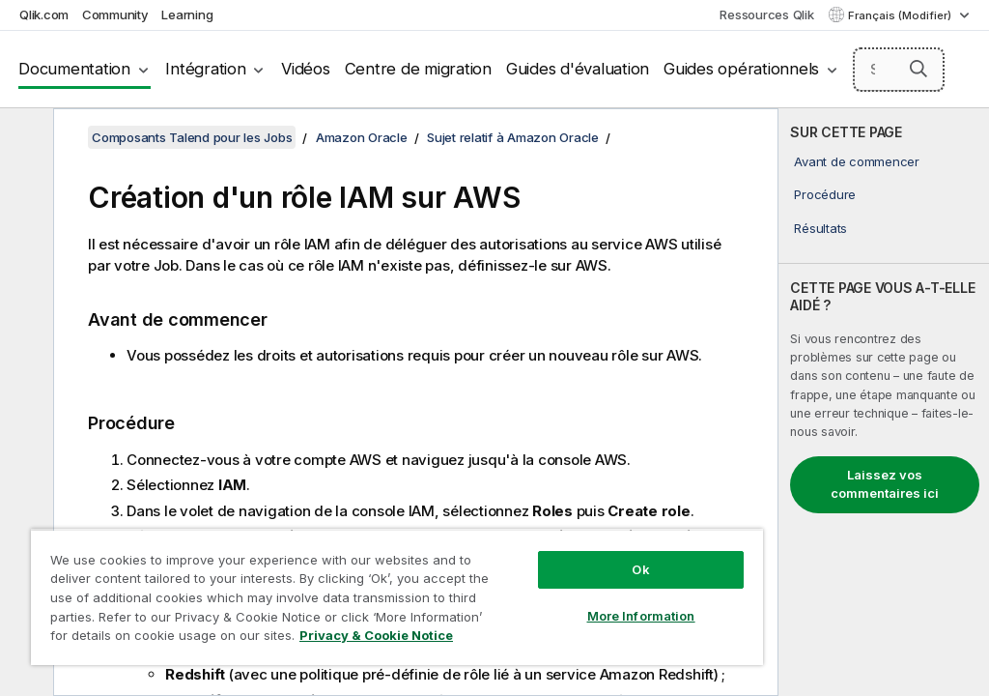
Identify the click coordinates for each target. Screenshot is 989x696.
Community (115, 14)
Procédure (825, 194)
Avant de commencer (856, 161)
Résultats (820, 228)
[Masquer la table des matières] (24, 138)
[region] (397, 597)
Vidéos (305, 68)
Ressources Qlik (766, 14)
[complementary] (883, 402)
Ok (640, 569)
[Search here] (899, 69)
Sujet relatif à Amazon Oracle (513, 137)
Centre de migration (418, 68)
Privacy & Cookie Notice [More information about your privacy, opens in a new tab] (376, 635)
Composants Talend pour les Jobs (192, 137)
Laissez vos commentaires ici (885, 484)
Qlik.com (44, 14)
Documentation (74, 68)
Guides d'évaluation (577, 68)
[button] (918, 68)
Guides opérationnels (741, 68)
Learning (186, 14)
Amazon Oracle (362, 137)
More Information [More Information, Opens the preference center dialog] (641, 616)
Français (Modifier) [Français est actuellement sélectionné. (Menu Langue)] (901, 15)
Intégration (205, 68)
